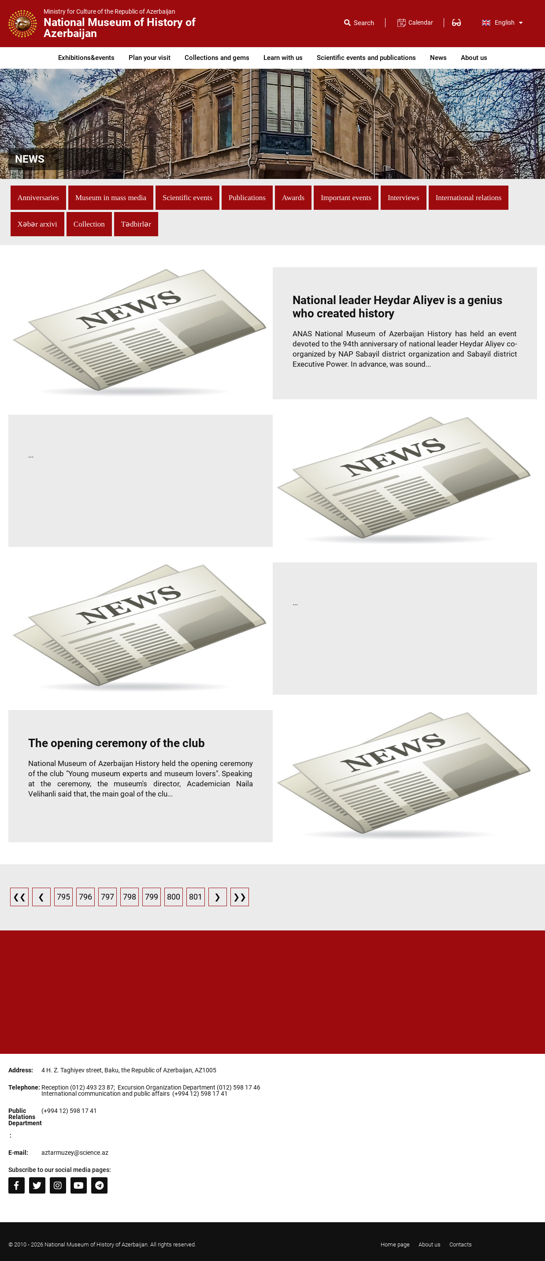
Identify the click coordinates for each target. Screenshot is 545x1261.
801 (195, 896)
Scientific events (187, 197)
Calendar (420, 22)
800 (173, 896)
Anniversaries (38, 197)
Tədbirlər (136, 224)
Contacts (460, 1244)
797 (107, 896)
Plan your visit (150, 58)
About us (474, 58)
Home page (395, 1244)
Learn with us (283, 58)
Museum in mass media (110, 197)
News (438, 58)
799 (151, 896)
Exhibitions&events (86, 58)
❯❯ (239, 896)
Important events (346, 197)
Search (364, 23)
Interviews (403, 197)
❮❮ (19, 896)
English (502, 22)
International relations (469, 197)
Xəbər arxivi (37, 224)
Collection (89, 224)
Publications (247, 197)
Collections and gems (217, 58)
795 (63, 896)
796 (85, 896)
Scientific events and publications (366, 58)
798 (129, 896)
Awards (293, 197)
